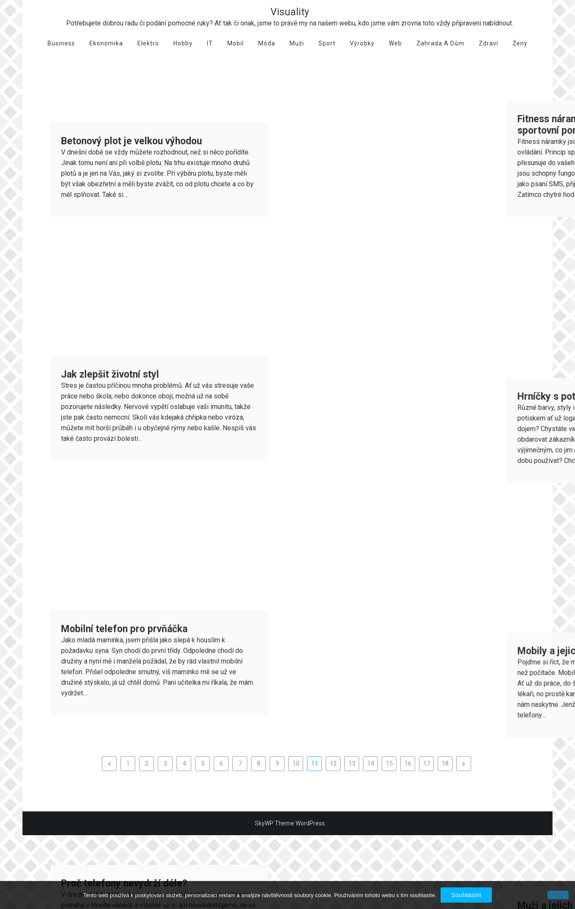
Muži (297, 43)
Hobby (183, 43)
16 (408, 763)
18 (445, 763)
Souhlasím (466, 895)
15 (389, 763)
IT (210, 43)
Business (61, 43)
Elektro (148, 43)
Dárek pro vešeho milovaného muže (138, 675)
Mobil (235, 43)
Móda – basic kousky (525, 676)
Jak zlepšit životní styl (110, 266)
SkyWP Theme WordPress (290, 823)
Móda (266, 43)
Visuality (290, 12)
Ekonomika (106, 43)
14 (370, 763)
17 (426, 763)
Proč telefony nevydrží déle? (124, 538)
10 (296, 763)
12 (333, 763)
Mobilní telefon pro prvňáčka (124, 402)
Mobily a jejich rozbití (526, 404)
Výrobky (362, 43)
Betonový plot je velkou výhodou (131, 141)
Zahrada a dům (440, 43)
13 (352, 763)
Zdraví (488, 43)
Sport (326, 43)
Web (395, 43)
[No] (558, 895)
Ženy (520, 43)
